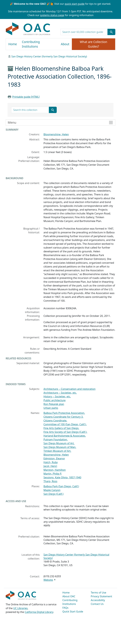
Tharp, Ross (50, 481)
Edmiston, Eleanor (54, 458)
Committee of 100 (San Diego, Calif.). (65, 424)
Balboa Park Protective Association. (64, 413)
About (65, 44)
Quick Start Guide (72, 611)
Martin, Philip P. (52, 473)
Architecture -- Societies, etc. (60, 392)
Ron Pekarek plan (53, 404)
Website (48, 580)
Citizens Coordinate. (55, 420)
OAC (28, 29)
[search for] (84, 32)
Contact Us (97, 604)
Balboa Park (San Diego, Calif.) (61, 486)
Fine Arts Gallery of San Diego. (61, 428)
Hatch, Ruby (50, 462)
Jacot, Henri (50, 466)
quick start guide (74, 4)
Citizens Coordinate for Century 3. (63, 416)
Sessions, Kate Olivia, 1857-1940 (62, 477)
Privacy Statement (101, 596)
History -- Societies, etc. (57, 396)
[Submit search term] (111, 32)
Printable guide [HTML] (26, 96)
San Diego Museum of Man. (59, 447)
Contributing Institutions (31, 44)
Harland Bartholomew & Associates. (64, 435)
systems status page (52, 15)
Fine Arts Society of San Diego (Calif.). (65, 432)
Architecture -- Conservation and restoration (69, 389)
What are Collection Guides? (93, 44)
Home (12, 44)
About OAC (68, 596)
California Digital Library (39, 612)
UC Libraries (20, 608)
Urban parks (50, 408)
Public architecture (54, 400)
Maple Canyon (51, 490)
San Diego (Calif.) (53, 494)
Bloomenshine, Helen (56, 134)
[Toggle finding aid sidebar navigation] (60, 122)
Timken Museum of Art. (57, 451)
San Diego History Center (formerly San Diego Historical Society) (49, 56)
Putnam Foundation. (55, 439)
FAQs (65, 607)
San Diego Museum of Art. (59, 443)
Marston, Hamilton (54, 470)
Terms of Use (98, 592)
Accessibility (98, 600)
